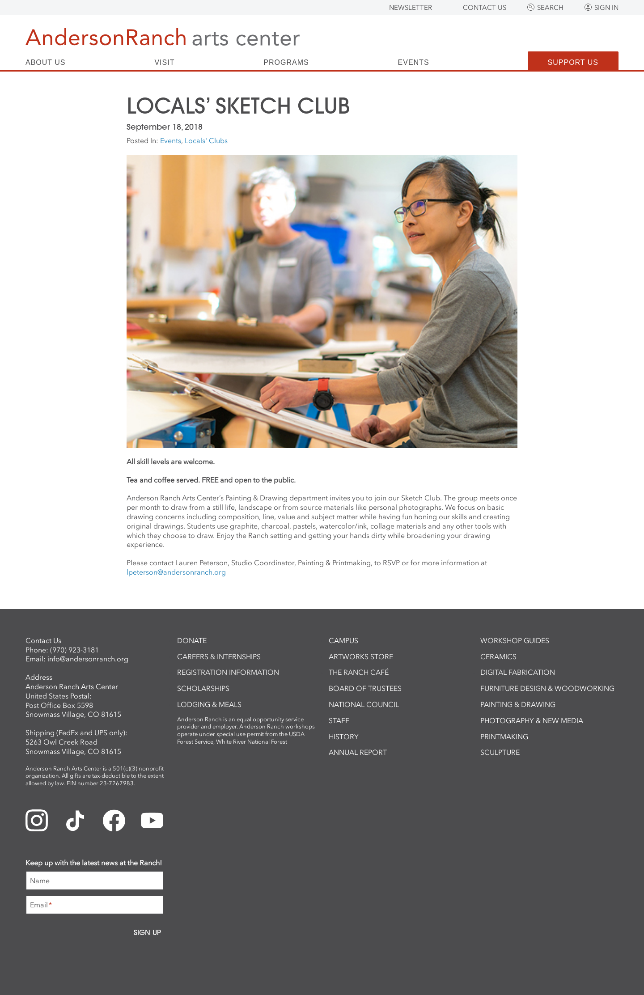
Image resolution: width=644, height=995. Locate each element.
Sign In (606, 8)
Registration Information (228, 672)
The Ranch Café (359, 672)
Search (550, 8)
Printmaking (504, 736)
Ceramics (498, 656)
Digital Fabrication (517, 672)
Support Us (573, 62)
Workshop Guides (514, 640)
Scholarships (203, 688)
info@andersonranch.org (87, 658)
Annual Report (358, 752)
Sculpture (500, 752)
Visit (164, 62)
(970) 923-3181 (74, 649)
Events (413, 62)
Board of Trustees (365, 688)
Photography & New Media (531, 720)
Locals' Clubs (206, 140)
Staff (339, 720)
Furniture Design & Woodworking (547, 688)
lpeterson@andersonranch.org (176, 571)
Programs (286, 62)
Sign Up (147, 932)
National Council (364, 704)
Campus (343, 640)
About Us (45, 62)
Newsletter (410, 8)
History (344, 736)
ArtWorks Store (361, 656)
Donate (192, 640)
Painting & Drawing (517, 704)
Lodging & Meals (209, 704)
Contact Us (484, 8)
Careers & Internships (219, 656)
